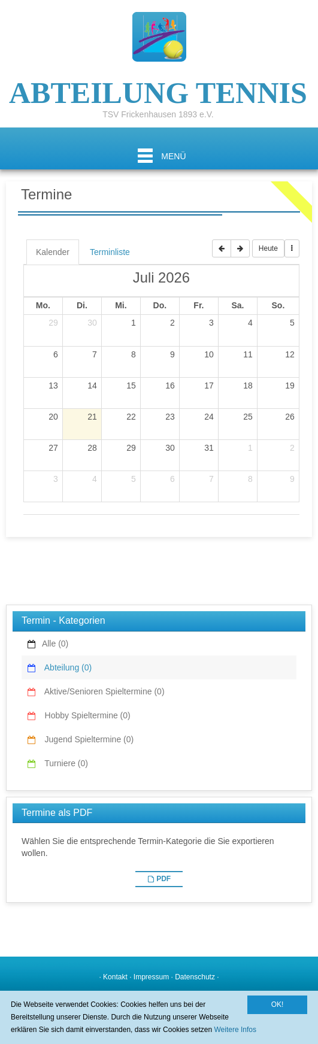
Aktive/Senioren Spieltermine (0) (100, 691)
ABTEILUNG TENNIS (158, 90)
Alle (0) (52, 643)
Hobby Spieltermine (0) (83, 715)
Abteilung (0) (64, 667)
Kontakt (115, 977)
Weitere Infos (235, 1029)
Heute (268, 248)
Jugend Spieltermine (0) (85, 739)
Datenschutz (195, 977)
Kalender (52, 252)
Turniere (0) (62, 763)
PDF (163, 879)
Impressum (151, 977)
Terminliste (110, 252)
